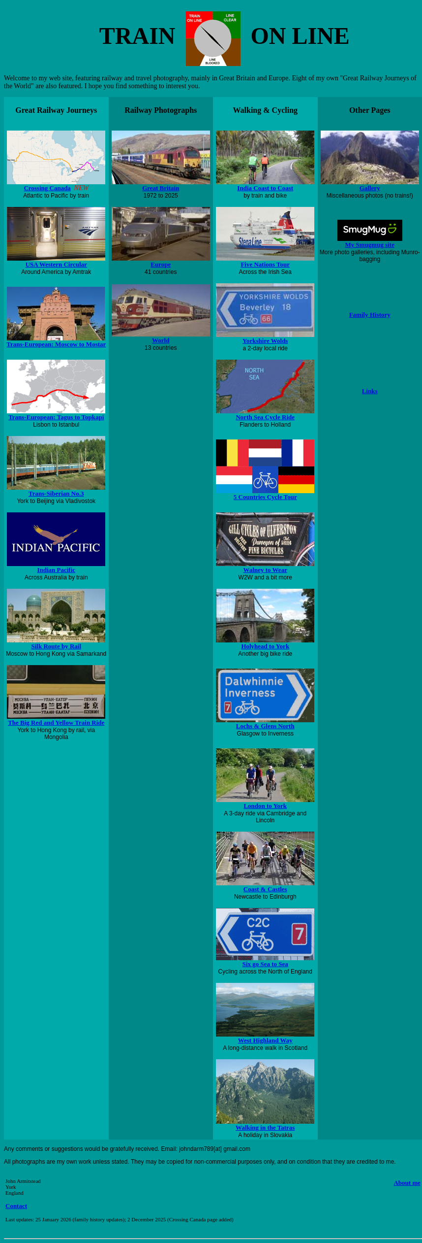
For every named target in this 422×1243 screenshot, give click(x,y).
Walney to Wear (265, 569)
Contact (16, 1205)
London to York (265, 805)
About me (407, 1182)
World (160, 340)
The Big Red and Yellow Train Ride (56, 722)
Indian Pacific (56, 569)
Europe (161, 264)
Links (370, 391)
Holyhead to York (265, 646)
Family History (370, 314)
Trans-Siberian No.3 (56, 493)
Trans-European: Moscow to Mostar (56, 344)
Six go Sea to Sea (265, 964)
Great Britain (160, 188)
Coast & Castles (265, 889)
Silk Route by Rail (56, 646)
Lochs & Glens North (265, 726)
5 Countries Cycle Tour (265, 494)
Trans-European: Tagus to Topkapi (56, 417)
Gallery (370, 188)
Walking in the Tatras (265, 1127)
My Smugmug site (369, 244)
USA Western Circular (56, 264)
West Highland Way (265, 1040)
